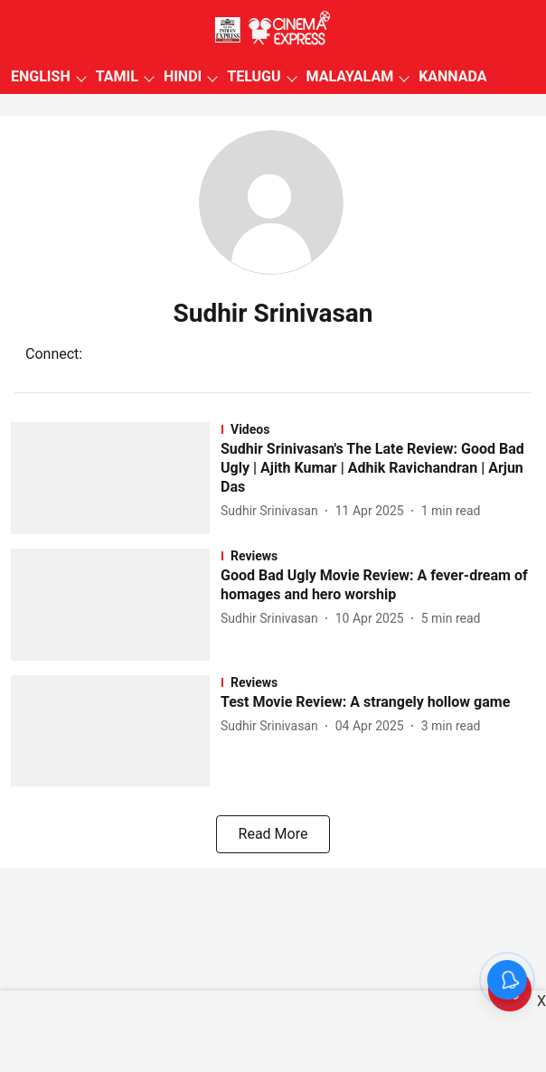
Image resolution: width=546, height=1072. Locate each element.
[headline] (378, 468)
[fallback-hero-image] (116, 478)
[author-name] (273, 511)
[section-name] (378, 429)
